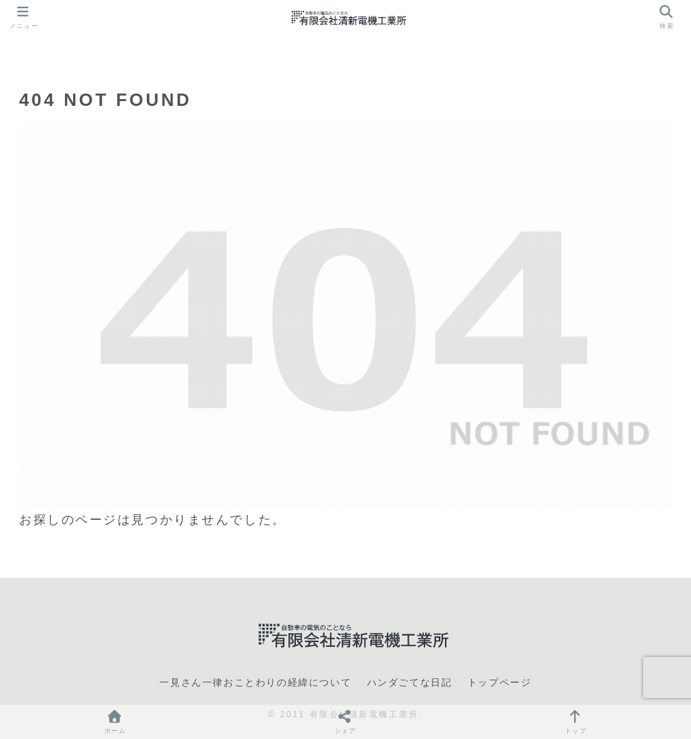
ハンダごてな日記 (409, 682)
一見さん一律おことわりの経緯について (255, 682)
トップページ (500, 682)
